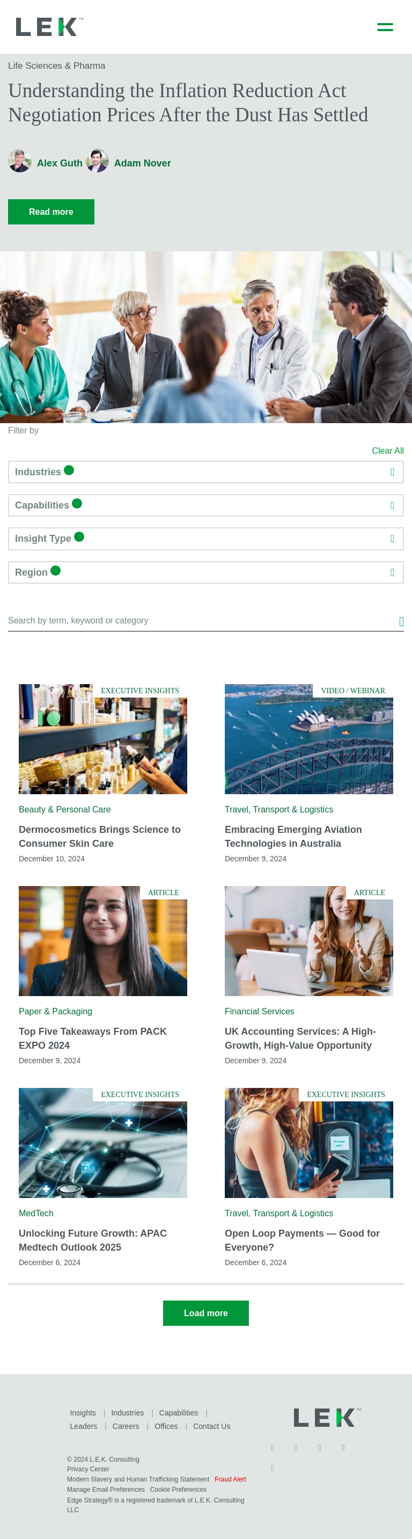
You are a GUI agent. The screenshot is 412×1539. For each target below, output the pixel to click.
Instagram (320, 1444)
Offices (123, 1422)
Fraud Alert (83, 1485)
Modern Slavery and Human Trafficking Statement (138, 1474)
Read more (51, 211)
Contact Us (167, 1422)
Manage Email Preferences (143, 1485)
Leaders (225, 1409)
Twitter (296, 1444)
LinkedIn (272, 1444)
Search (401, 617)
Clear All (388, 450)
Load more (206, 1310)
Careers (83, 1422)
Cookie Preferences (216, 1485)
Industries (127, 1409)
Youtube (343, 1444)
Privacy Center (88, 1464)
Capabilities (177, 1409)
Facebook (272, 1465)
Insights (82, 1409)
